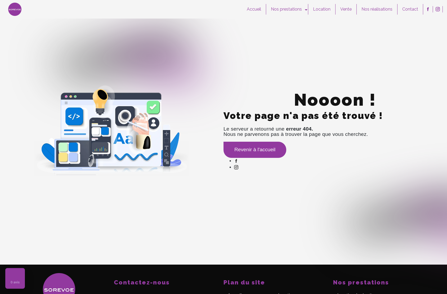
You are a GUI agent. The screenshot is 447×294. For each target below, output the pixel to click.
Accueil (254, 9)
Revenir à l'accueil (254, 149)
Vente (346, 9)
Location (321, 9)
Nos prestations (286, 9)
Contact (410, 9)
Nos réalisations (376, 9)
